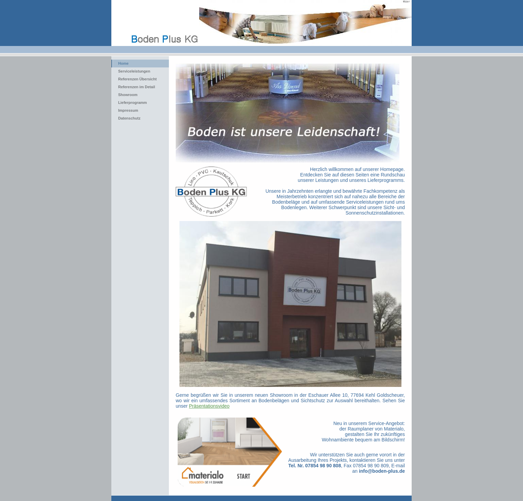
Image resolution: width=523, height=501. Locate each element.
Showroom (128, 95)
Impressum (128, 110)
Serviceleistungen (134, 71)
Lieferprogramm (132, 102)
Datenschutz (129, 118)
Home (123, 63)
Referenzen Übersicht (137, 79)
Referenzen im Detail (136, 87)
